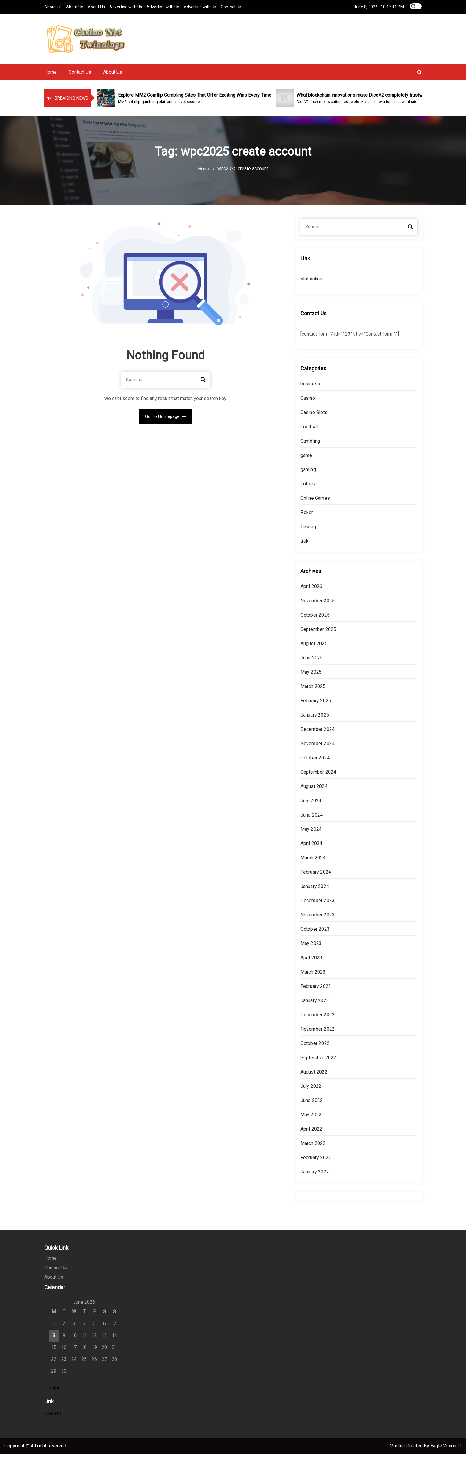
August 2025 (314, 648)
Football (309, 432)
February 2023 (315, 991)
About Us (53, 6)
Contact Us (231, 6)
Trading (308, 532)
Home (50, 77)
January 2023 (314, 1005)
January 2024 (314, 891)
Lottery (308, 489)
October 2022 (315, 1048)
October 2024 (315, 763)
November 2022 (317, 1034)
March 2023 (313, 977)
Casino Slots (314, 417)
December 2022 (317, 1020)
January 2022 (314, 1177)
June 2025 (311, 663)
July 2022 (311, 1091)
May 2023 (311, 948)
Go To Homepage (166, 421)
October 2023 (315, 934)
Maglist (397, 1451)
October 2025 (315, 620)
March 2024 (313, 863)
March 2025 (313, 691)
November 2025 (317, 606)
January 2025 (314, 720)
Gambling (310, 446)
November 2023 (317, 920)
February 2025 (315, 706)
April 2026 (311, 591)
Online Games (315, 503)
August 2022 (314, 1077)
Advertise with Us (125, 6)
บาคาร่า (52, 1419)
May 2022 (311, 1120)
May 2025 (311, 677)
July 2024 (311, 805)
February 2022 (315, 1162)
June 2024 (311, 820)
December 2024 (317, 734)
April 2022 (311, 1134)
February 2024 (315, 877)
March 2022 (313, 1148)
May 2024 (311, 834)
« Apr (54, 1393)
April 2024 (311, 848)
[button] (419, 77)
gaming (308, 474)
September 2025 (318, 634)
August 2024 (314, 791)
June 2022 (311, 1105)
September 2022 (318, 1062)
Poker (306, 517)
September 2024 (318, 777)
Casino (307, 403)
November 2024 (317, 748)
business (310, 389)
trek (304, 546)
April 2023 (311, 963)
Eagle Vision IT (446, 1451)
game (306, 460)
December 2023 (317, 905)
